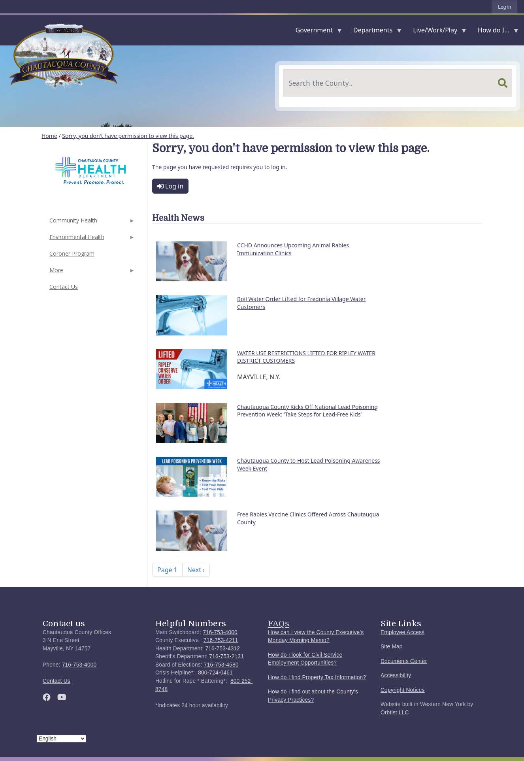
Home (49, 135)
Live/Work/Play (437, 32)
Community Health (91, 223)
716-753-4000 (79, 665)
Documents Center (404, 661)
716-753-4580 (221, 665)
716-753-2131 (226, 656)
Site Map (392, 647)
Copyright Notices (403, 690)
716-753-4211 (221, 640)
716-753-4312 (222, 649)
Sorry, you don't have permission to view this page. (128, 135)
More (91, 272)
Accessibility (396, 675)
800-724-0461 (215, 673)
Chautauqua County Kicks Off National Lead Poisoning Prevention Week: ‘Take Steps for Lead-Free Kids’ (307, 410)
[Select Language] (61, 738)
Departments (374, 32)
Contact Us (63, 286)
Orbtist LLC (395, 713)
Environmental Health (91, 239)
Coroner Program (71, 253)
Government (315, 32)
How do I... (495, 32)
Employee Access (402, 632)
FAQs (278, 623)
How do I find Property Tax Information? (317, 677)
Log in (504, 7)
